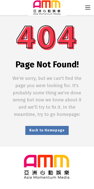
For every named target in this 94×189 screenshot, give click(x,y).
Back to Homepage (47, 130)
